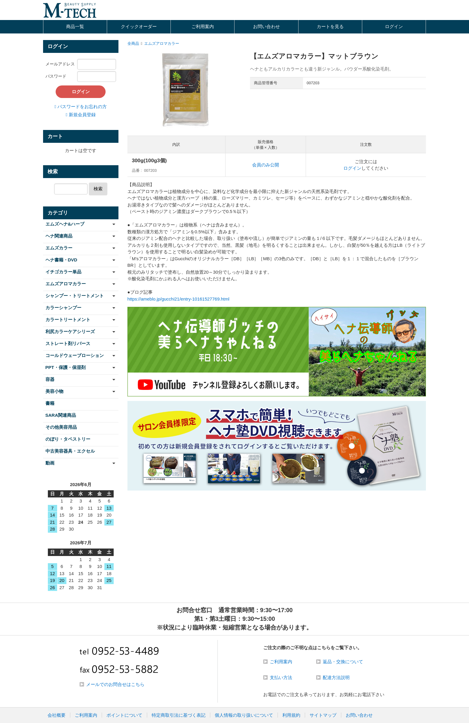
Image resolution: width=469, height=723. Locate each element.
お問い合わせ (266, 26)
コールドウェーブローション (74, 355)
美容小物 (54, 391)
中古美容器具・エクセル (70, 451)
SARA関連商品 (60, 415)
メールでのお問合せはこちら (115, 684)
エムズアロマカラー (161, 43)
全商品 (133, 43)
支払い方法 (281, 677)
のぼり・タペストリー (67, 439)
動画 (49, 462)
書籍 (49, 403)
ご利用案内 (202, 26)
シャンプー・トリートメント (74, 295)
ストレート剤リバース (67, 343)
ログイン (394, 26)
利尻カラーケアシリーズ (70, 331)
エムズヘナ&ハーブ (65, 223)
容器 (49, 379)
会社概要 (57, 715)
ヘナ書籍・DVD (61, 259)
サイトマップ (323, 715)
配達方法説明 (336, 677)
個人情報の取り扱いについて (244, 715)
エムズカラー (58, 247)
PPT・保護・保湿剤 (65, 367)
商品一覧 (75, 26)
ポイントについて (124, 715)
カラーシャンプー (63, 307)
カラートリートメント (67, 319)
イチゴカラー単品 (63, 271)
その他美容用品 (61, 427)
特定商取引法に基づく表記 (178, 715)
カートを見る (330, 26)
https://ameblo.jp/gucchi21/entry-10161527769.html (178, 298)
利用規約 (291, 715)
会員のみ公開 (265, 164)
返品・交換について (343, 661)
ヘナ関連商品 (58, 235)
